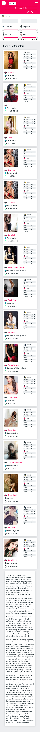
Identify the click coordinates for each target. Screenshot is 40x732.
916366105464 (13, 274)
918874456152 (13, 111)
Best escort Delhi (21, 8)
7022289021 (12, 144)
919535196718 (13, 241)
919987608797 (13, 209)
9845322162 (12, 469)
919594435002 (13, 371)
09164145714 (12, 306)
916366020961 (13, 436)
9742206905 (12, 404)
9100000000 (12, 176)
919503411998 (13, 339)
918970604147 (13, 79)
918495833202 (13, 501)
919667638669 (13, 566)
